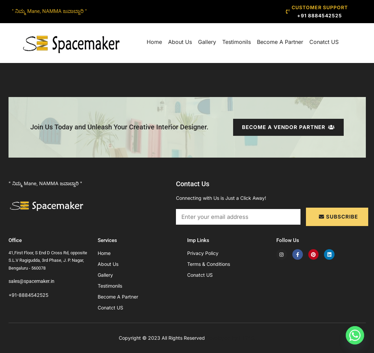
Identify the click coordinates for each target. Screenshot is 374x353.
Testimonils (236, 41)
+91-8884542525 (28, 295)
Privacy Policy (202, 253)
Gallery (207, 41)
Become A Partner (280, 41)
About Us (180, 41)
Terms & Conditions (208, 264)
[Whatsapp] (355, 335)
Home (154, 41)
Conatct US (324, 41)
